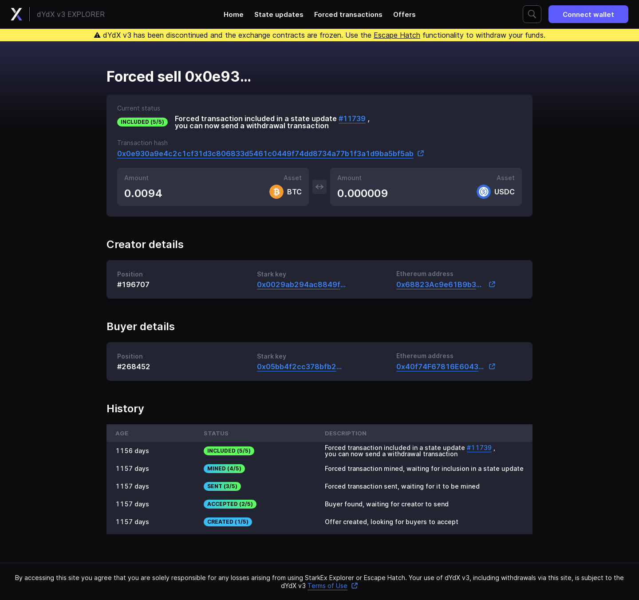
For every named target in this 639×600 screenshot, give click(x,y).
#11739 (352, 118)
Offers (404, 14)
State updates (279, 14)
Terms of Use (333, 585)
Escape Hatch (397, 35)
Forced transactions (348, 14)
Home (234, 14)
